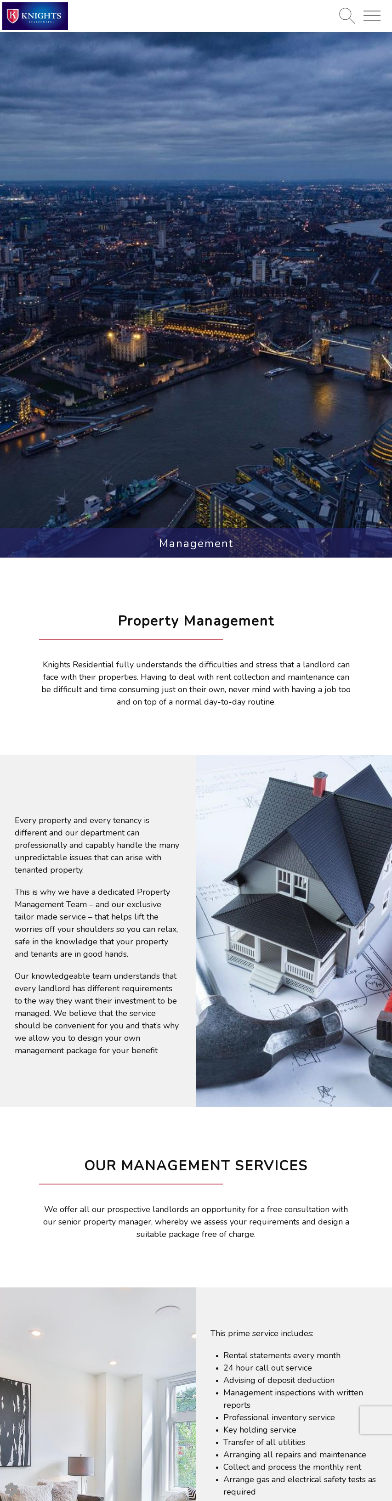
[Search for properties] (347, 15)
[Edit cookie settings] (11, 1488)
